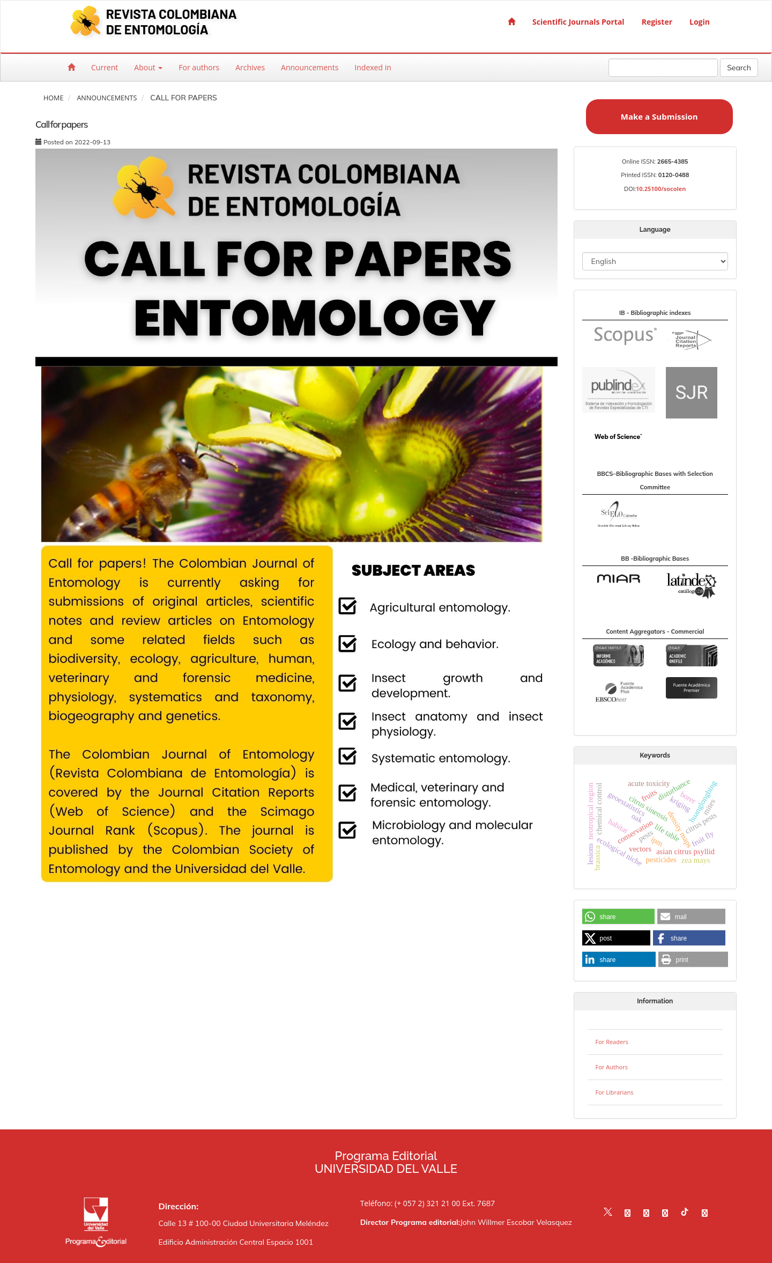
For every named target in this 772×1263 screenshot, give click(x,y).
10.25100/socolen (661, 189)
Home (53, 97)
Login (699, 22)
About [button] (148, 67)
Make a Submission (659, 116)
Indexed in (372, 67)
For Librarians (615, 1092)
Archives (250, 67)
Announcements (309, 67)
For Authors (612, 1067)
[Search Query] (663, 67)
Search (739, 67)
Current (104, 67)
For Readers (612, 1042)
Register (657, 22)
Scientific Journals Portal (578, 22)
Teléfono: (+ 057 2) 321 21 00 (410, 1203)
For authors (199, 67)
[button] (618, 917)
